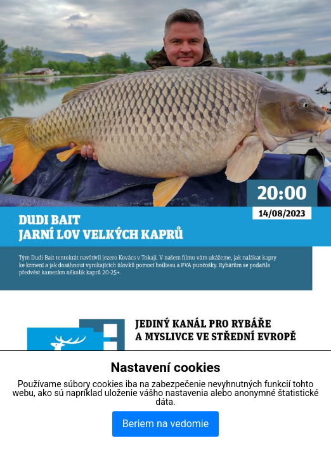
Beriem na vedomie (165, 424)
